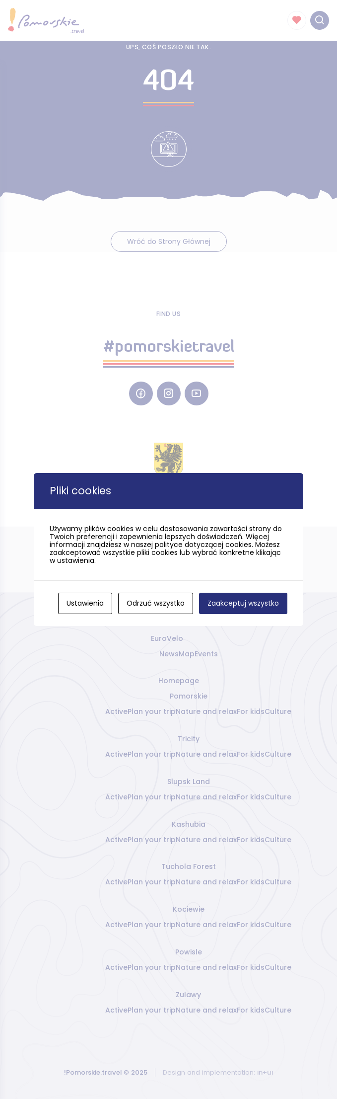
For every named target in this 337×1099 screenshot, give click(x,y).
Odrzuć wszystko (156, 603)
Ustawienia (85, 603)
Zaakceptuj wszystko (243, 603)
